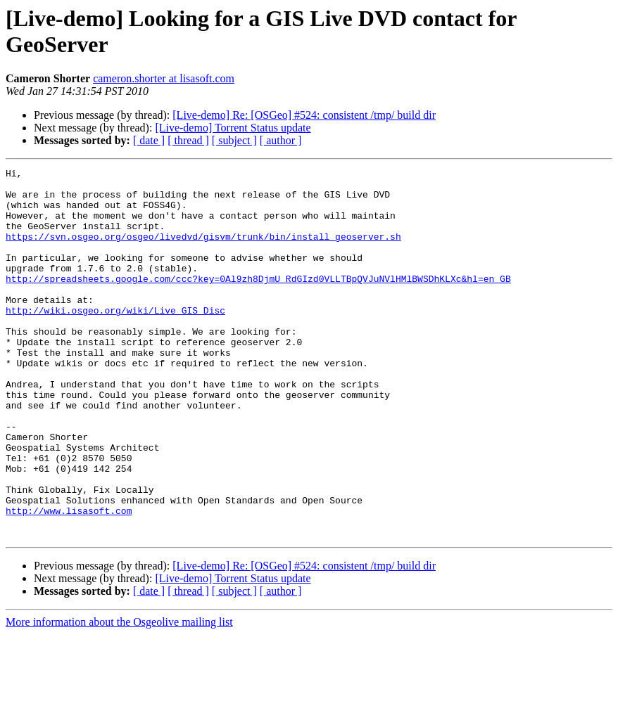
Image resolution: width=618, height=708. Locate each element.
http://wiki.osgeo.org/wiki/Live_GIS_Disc (115, 339)
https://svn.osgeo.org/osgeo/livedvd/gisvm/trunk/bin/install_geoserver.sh (203, 251)
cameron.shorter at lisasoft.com (163, 78)
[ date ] (149, 140)
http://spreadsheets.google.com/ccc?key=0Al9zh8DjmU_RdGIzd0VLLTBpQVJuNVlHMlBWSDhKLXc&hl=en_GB (258, 301)
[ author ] (281, 140)
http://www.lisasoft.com (69, 580)
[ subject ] (234, 140)
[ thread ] (188, 140)
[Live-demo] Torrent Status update (232, 128)
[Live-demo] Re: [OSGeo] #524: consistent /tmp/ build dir (304, 115)
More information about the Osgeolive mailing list (119, 696)
